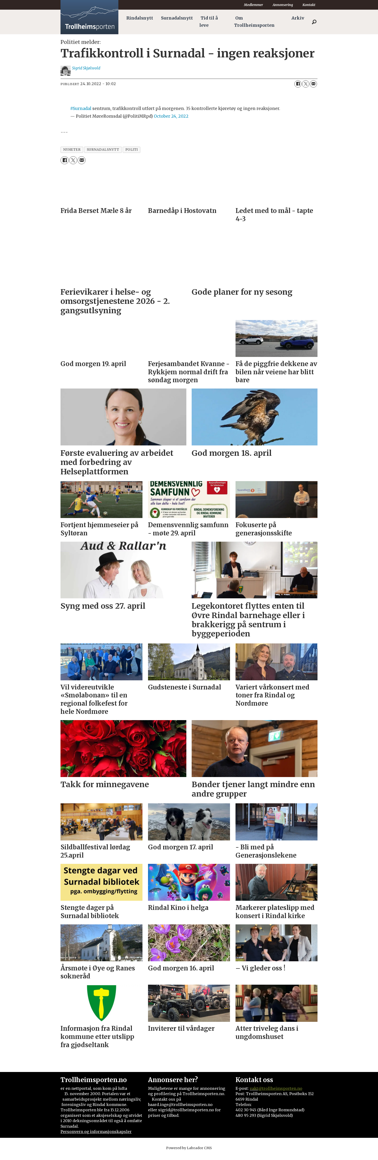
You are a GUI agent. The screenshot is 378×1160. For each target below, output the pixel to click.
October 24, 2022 (171, 121)
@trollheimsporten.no (280, 1093)
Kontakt (309, 5)
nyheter (72, 154)
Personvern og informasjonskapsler (96, 1136)
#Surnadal (80, 113)
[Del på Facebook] (298, 88)
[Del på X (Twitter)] (305, 88)
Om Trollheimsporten (254, 21)
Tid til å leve (208, 21)
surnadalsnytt (103, 154)
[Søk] (314, 22)
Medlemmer (253, 5)
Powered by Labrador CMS (189, 1153)
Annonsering (283, 5)
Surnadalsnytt (177, 18)
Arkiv (297, 18)
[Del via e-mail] (313, 88)
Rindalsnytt (139, 18)
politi (131, 154)
